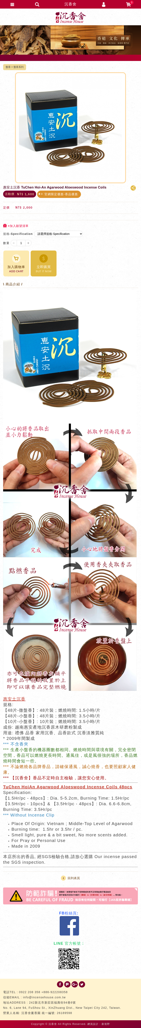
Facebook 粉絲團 (69, 926)
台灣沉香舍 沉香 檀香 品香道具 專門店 (70, 17)
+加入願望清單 (16, 226)
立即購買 (44, 263)
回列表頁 (70, 878)
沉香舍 (70, 4)
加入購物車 (16, 263)
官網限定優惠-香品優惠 (61, 194)
